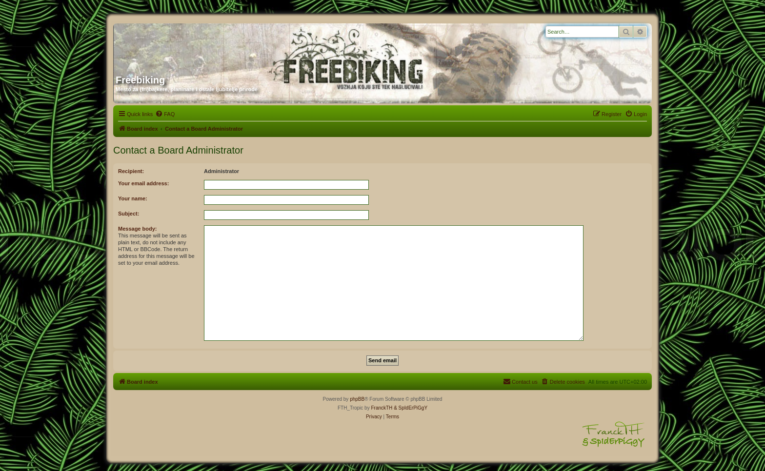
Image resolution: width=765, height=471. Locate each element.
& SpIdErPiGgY (410, 408)
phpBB (357, 399)
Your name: (132, 198)
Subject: (128, 213)
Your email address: (143, 183)
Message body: (137, 229)
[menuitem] (165, 114)
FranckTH (381, 408)
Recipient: (131, 171)
